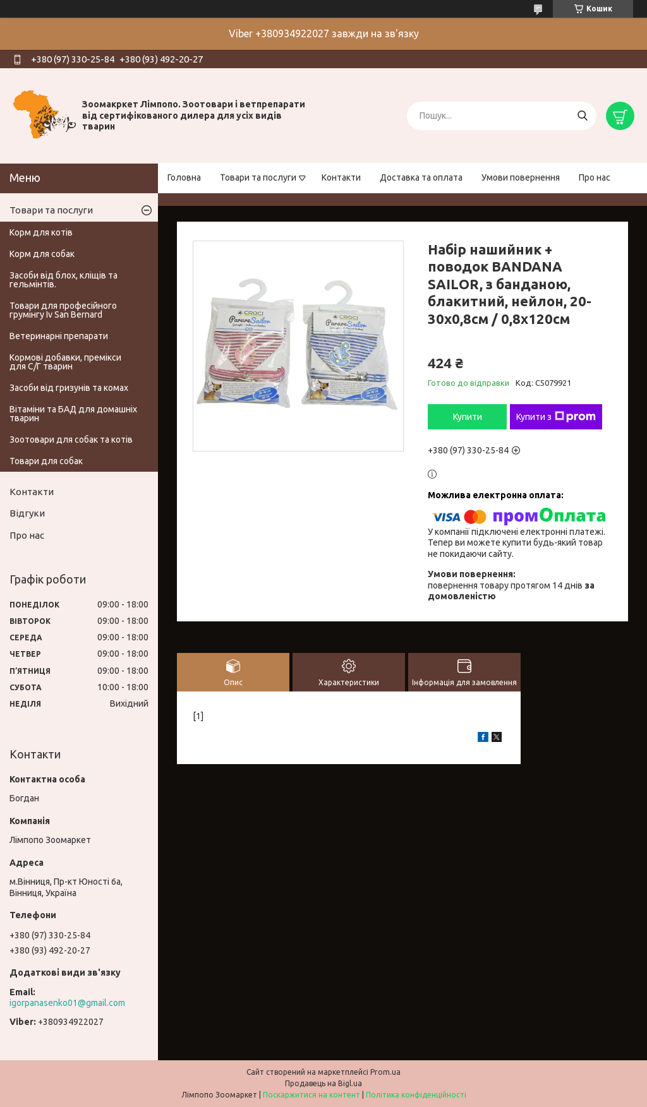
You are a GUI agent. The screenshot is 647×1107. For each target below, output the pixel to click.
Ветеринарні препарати (58, 336)
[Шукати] (582, 116)
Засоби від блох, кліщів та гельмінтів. (63, 279)
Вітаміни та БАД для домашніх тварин (73, 413)
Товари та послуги (258, 177)
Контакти (341, 177)
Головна (184, 177)
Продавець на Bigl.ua (323, 1083)
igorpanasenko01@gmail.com (67, 1003)
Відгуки (27, 513)
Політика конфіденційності (416, 1095)
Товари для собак (46, 461)
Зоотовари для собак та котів (71, 439)
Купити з (556, 416)
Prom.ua (385, 1072)
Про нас (594, 177)
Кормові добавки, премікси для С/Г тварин (65, 361)
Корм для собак (42, 254)
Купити (467, 417)
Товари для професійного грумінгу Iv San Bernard (63, 310)
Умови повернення (520, 177)
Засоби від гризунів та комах (68, 388)
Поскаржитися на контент (311, 1095)
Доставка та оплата (421, 177)
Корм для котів (41, 232)
